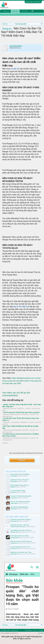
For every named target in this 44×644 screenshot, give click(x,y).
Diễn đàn (15, 11)
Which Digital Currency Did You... (20, 485)
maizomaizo (14, 498)
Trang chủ (6, 11)
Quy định (40, 633)
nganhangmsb (15, 414)
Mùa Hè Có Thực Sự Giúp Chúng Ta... (22, 541)
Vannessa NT (14, 521)
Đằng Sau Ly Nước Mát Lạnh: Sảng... (21, 552)
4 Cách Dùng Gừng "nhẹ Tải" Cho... (21, 547)
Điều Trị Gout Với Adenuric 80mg (20, 501)
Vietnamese (14, 630)
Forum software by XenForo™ (9, 633)
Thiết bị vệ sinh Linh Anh (18, 526)
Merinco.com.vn (15, 532)
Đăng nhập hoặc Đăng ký (33, 1)
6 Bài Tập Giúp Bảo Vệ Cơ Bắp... (20, 536)
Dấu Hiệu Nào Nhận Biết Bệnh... (20, 507)
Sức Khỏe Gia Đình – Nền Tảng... (20, 525)
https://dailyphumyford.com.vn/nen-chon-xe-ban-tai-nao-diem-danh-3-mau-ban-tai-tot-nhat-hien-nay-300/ (22, 380)
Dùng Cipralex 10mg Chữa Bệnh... (20, 474)
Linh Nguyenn (15, 422)
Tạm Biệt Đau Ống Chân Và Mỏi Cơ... (22, 530)
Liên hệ (35, 630)
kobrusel (13, 492)
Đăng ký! (22, 460)
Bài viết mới (15, 14)
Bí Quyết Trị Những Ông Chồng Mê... (21, 496)
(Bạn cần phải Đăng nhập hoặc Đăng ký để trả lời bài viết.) (26, 453)
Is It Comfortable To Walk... (18, 490)
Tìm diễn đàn (6, 14)
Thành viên (25, 11)
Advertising (28, 630)
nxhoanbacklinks (16, 46)
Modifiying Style (5, 630)
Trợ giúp (40, 630)
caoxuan (13, 408)
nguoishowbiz (15, 537)
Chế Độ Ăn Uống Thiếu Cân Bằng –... (21, 519)
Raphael (13, 487)
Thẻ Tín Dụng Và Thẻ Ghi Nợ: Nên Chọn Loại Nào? (21, 412)
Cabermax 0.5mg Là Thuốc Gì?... (20, 479)
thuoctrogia (14, 476)
